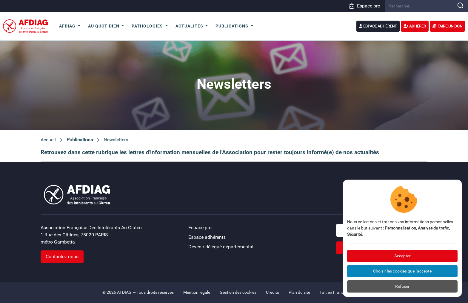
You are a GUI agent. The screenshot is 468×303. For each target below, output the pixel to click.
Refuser (402, 286)
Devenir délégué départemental (220, 247)
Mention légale (196, 292)
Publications (80, 140)
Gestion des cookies (238, 292)
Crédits (272, 292)
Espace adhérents (207, 237)
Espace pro (364, 6)
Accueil (48, 140)
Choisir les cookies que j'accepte (402, 271)
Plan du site (299, 292)
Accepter (402, 255)
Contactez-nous (62, 256)
